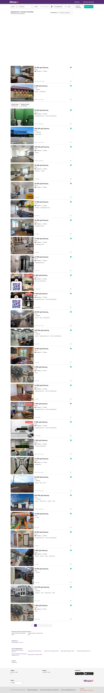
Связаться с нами (46, 672)
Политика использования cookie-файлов (49, 689)
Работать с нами (14, 672)
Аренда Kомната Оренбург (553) (35, 654)
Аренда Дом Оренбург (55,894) (34, 650)
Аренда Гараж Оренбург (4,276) (83, 650)
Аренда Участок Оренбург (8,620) (51, 650)
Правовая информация (32, 689)
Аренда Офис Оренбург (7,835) (67, 650)
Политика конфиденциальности (68, 689)
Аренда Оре (14, 662)
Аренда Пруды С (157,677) (17, 642)
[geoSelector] (16, 682)
